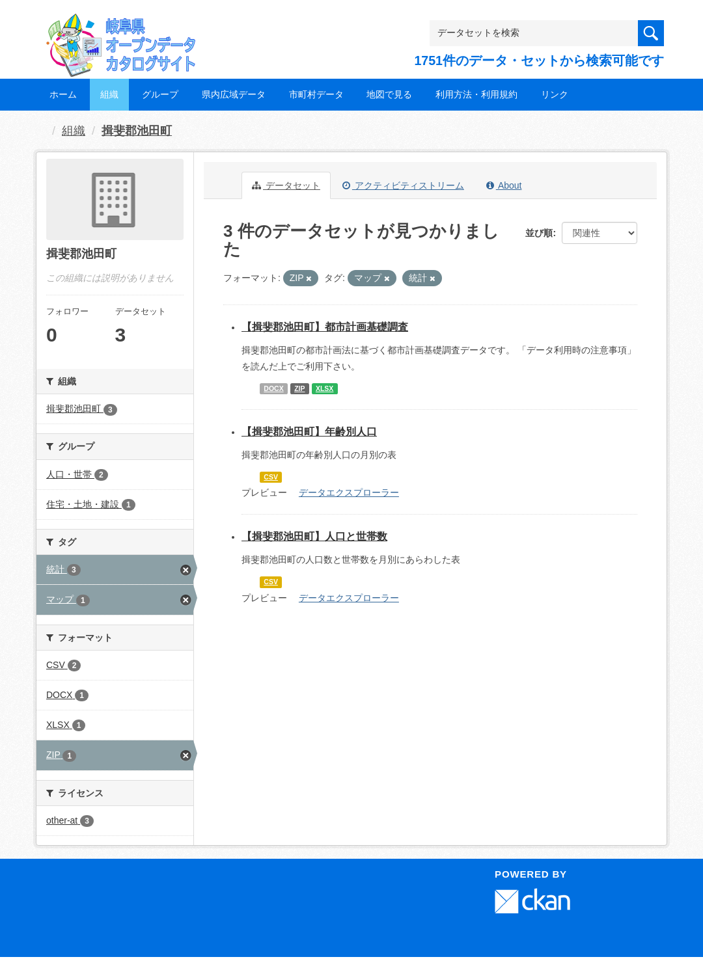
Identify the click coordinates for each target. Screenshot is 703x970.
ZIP (299, 388)
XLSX (324, 388)
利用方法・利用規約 (476, 94)
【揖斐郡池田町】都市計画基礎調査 (324, 326)
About (504, 185)
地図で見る (389, 94)
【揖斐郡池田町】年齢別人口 (309, 431)
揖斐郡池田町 (137, 130)
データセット (286, 185)
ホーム (63, 94)
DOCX (273, 388)
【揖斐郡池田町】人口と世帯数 (314, 536)
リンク (554, 94)
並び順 (539, 233)
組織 (109, 94)
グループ (160, 94)
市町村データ (316, 94)
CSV (271, 477)
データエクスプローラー (349, 492)
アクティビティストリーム (403, 185)
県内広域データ (234, 94)
